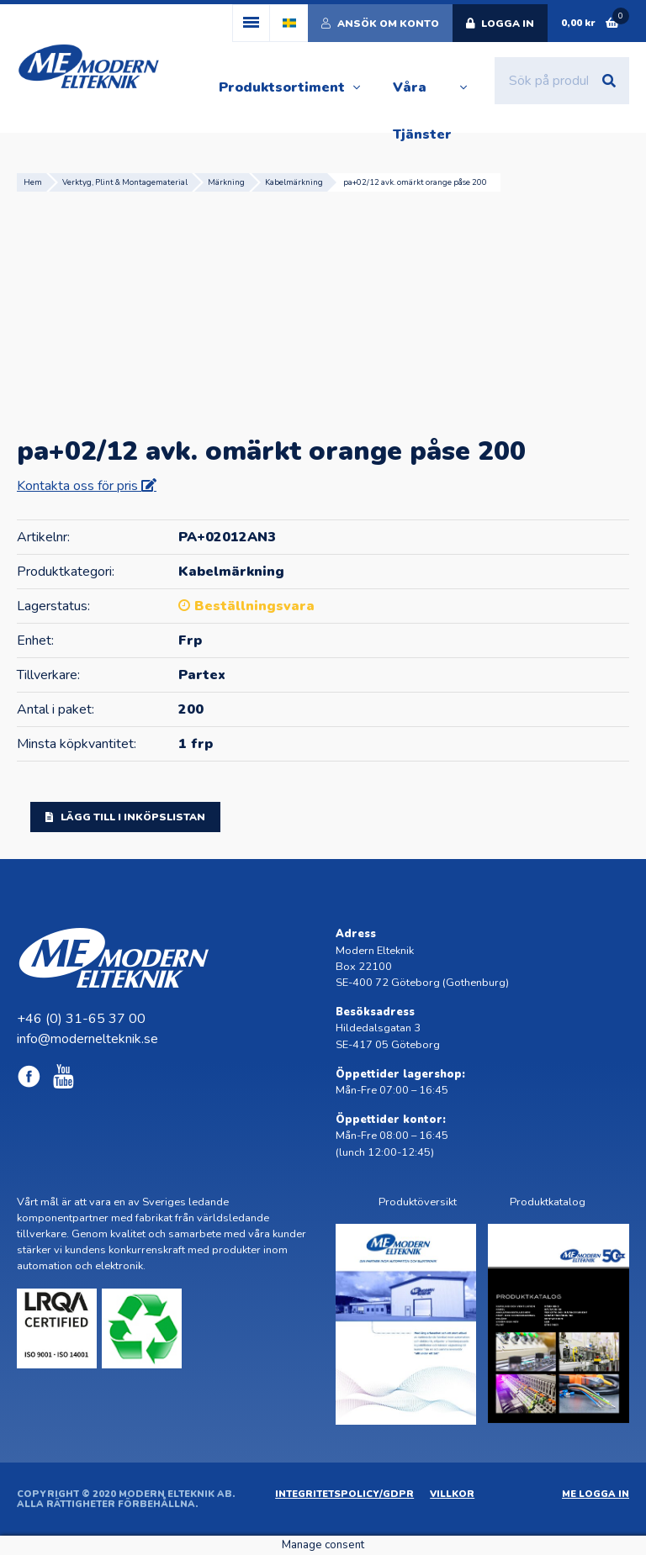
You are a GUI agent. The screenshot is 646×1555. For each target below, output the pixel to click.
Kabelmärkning (294, 182)
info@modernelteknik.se (87, 1039)
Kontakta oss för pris (79, 486)
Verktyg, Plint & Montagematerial (125, 182)
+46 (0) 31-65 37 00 (81, 1018)
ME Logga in (595, 1494)
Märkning (226, 182)
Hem (33, 182)
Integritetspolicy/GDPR (344, 1494)
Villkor (452, 1494)
